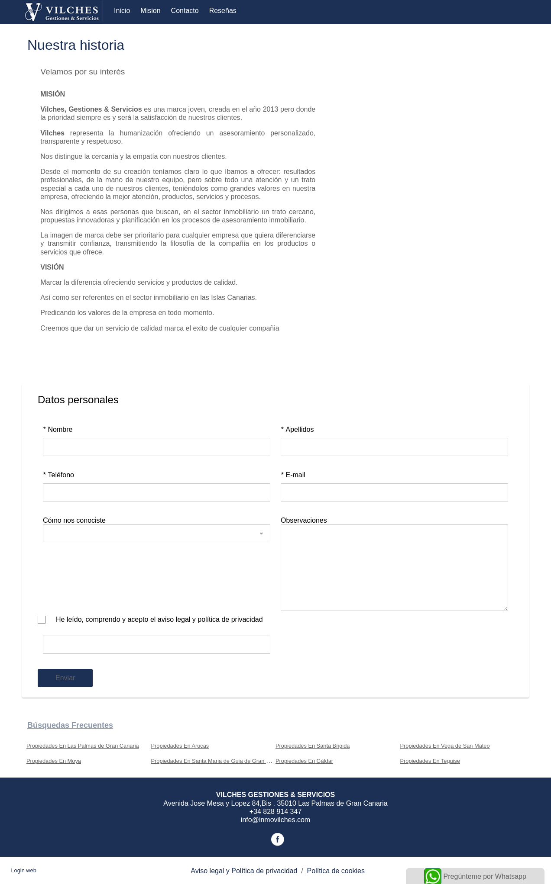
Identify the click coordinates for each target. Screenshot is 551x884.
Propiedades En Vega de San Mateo (445, 746)
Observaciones (304, 520)
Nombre (57, 429)
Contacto (185, 10)
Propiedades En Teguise (430, 761)
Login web (23, 870)
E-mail (293, 475)
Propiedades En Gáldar (304, 761)
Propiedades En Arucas (180, 746)
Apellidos (297, 429)
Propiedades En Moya (53, 761)
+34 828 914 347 (276, 811)
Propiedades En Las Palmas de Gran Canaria (82, 746)
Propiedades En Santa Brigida (313, 746)
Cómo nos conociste (74, 520)
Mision (150, 10)
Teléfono (58, 475)
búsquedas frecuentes (70, 725)
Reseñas (223, 10)
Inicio (122, 10)
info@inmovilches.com (275, 819)
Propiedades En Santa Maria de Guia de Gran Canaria (218, 761)
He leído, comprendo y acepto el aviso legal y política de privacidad (159, 619)
